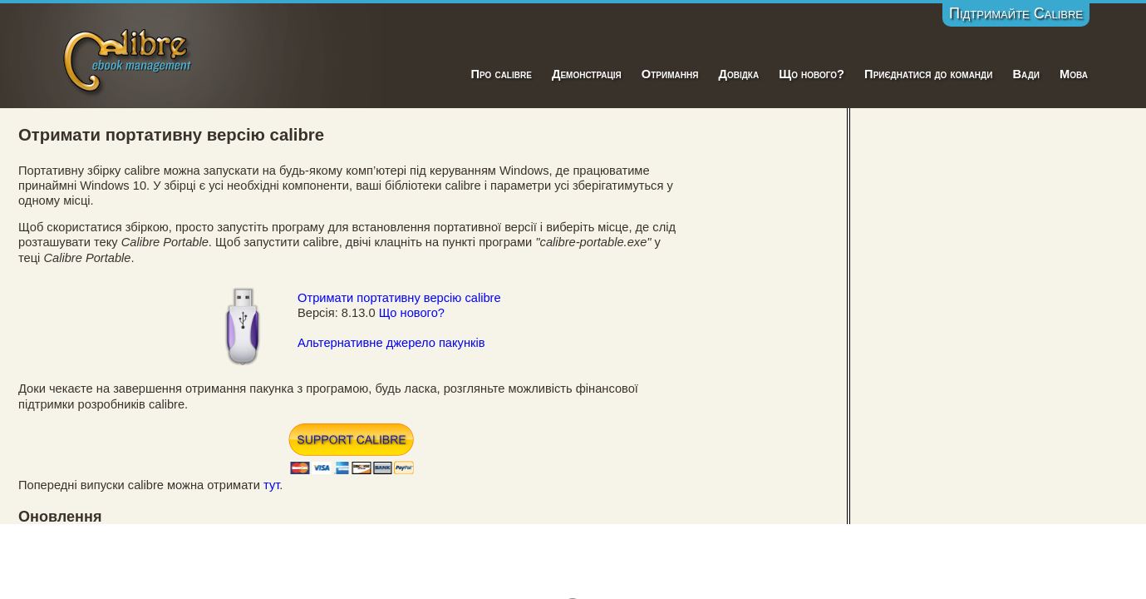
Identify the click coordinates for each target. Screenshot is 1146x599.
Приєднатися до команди (928, 74)
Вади (1026, 74)
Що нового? (811, 74)
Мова (1074, 74)
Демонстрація (587, 74)
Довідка (738, 74)
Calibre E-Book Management (128, 59)
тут (271, 485)
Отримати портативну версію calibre (399, 297)
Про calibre (500, 74)
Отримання (670, 74)
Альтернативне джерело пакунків (391, 342)
